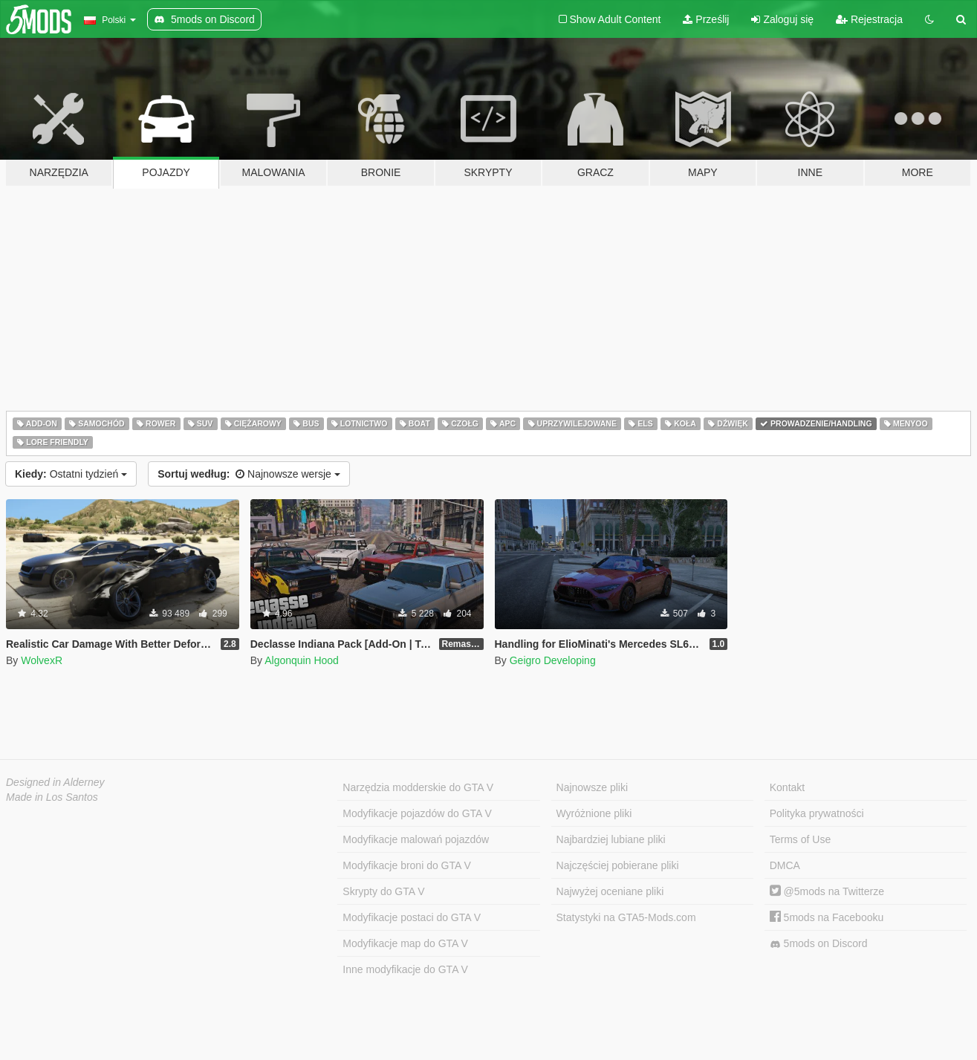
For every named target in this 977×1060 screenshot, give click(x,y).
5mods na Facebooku (827, 917)
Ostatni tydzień (71, 474)
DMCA (785, 865)
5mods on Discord (819, 943)
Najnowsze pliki (592, 787)
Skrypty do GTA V (383, 891)
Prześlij (706, 19)
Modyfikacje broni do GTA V (406, 865)
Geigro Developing (553, 660)
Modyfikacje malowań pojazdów (416, 839)
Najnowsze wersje (249, 474)
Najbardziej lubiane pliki (611, 839)
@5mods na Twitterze (827, 891)
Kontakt (787, 787)
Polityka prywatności (817, 813)
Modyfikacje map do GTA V (405, 943)
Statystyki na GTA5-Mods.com (626, 917)
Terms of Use (800, 839)
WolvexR (41, 660)
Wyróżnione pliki (594, 813)
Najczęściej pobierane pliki (617, 865)
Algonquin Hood (301, 660)
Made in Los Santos (52, 797)
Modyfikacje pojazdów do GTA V (417, 813)
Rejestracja (869, 19)
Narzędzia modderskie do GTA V (418, 787)
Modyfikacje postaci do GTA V (412, 917)
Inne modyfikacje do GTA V (405, 969)
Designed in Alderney (55, 782)
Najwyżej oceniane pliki (610, 891)
